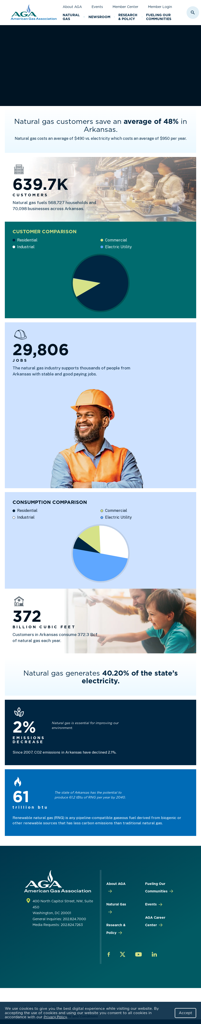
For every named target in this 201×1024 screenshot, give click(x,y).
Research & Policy (127, 17)
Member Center (125, 7)
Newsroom (99, 17)
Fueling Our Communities (158, 17)
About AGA (72, 7)
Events (97, 7)
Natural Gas (71, 17)
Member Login (160, 7)
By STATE (81, 47)
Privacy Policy (55, 1017)
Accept (185, 1013)
